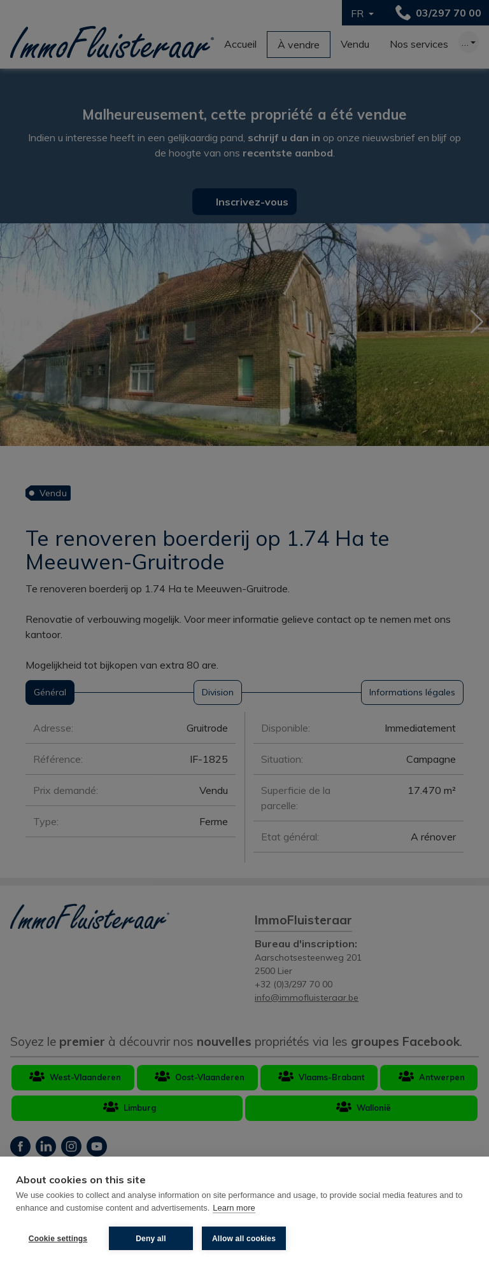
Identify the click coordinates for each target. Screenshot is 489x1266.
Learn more (234, 1208)
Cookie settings (58, 1238)
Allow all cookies (244, 1238)
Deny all (151, 1238)
